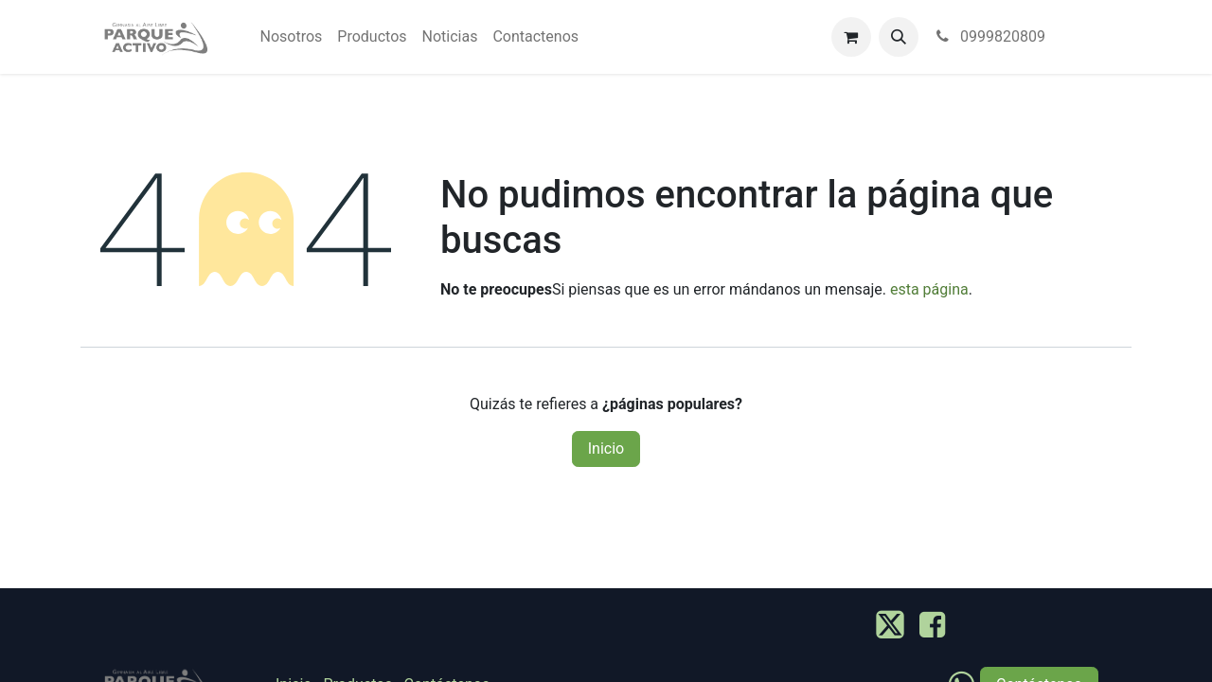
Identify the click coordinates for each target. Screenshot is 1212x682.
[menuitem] (291, 37)
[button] (898, 37)
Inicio (606, 449)
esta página (929, 289)
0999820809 (989, 36)
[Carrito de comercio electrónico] (851, 37)
